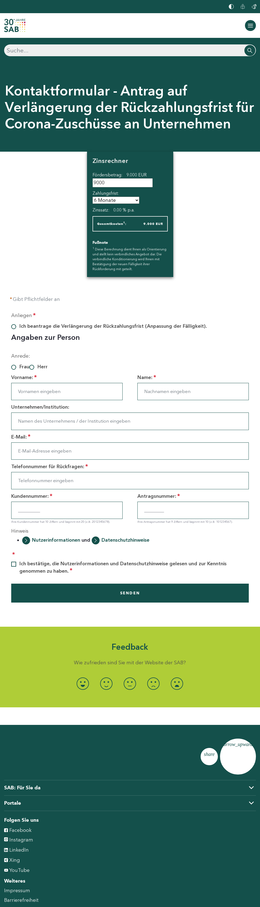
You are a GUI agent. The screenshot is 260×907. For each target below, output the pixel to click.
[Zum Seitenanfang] (238, 757)
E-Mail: (20, 437)
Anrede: (20, 356)
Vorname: (24, 377)
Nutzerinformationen (56, 540)
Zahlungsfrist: (106, 193)
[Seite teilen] (209, 756)
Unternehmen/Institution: (40, 407)
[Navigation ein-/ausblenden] (250, 25)
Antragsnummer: (158, 496)
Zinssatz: (113, 210)
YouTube (17, 870)
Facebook (17, 829)
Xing (12, 859)
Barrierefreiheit (21, 900)
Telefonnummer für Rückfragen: (49, 467)
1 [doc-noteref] (124, 222)
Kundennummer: (31, 496)
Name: (146, 377)
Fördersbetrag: (120, 174)
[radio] (83, 683)
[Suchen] (130, 50)
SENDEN (130, 593)
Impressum (17, 891)
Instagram (18, 840)
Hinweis (19, 531)
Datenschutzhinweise (125, 540)
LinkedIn (16, 849)
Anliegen (23, 315)
